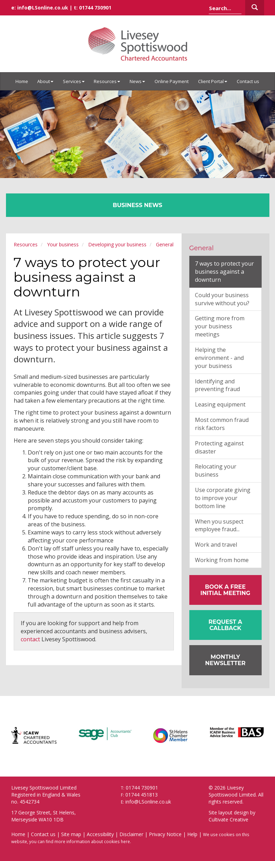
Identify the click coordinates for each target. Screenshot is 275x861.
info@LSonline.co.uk (42, 7)
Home (21, 81)
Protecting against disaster (219, 447)
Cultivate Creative (228, 819)
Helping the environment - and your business (219, 358)
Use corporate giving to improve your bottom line (222, 498)
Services (74, 81)
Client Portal (212, 81)
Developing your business (117, 244)
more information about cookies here (92, 841)
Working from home (222, 560)
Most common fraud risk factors (222, 424)
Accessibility (100, 834)
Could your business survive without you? (222, 299)
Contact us (248, 81)
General (164, 244)
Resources (107, 81)
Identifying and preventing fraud (217, 385)
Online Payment (172, 81)
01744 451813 (141, 794)
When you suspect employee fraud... (219, 525)
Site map (71, 834)
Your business (63, 244)
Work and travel (216, 544)
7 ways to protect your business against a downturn (224, 271)
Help (192, 834)
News (137, 81)
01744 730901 (95, 7)
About (45, 81)
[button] (225, 625)
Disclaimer (131, 834)
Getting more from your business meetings (219, 326)
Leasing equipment (220, 404)
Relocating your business (215, 470)
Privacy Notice (165, 834)
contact (30, 639)
